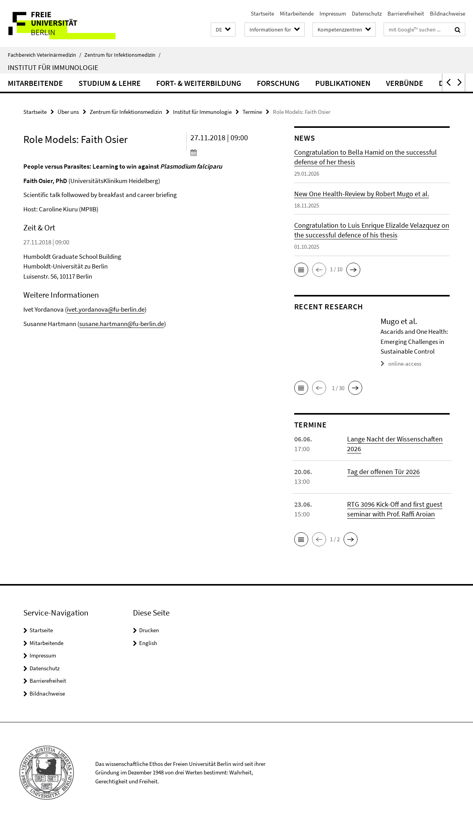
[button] (223, 30)
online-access (404, 363)
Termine (252, 111)
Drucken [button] (149, 630)
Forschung (278, 83)
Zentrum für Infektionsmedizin (122, 55)
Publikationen (342, 83)
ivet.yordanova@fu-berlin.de (106, 309)
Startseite (262, 13)
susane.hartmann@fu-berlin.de (121, 323)
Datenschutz (367, 13)
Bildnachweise (447, 13)
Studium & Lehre (110, 83)
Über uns (68, 111)
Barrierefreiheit (405, 13)
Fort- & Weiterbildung (198, 83)
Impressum (332, 13)
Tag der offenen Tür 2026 (383, 471)
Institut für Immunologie (53, 67)
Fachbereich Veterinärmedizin (44, 55)
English (148, 643)
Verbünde (404, 83)
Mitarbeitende (297, 13)
